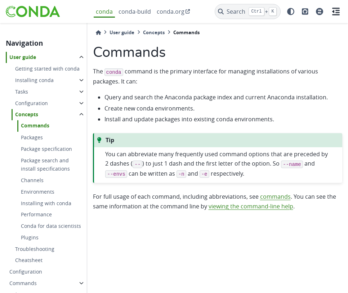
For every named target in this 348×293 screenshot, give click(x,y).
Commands (35, 125)
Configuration (31, 103)
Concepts (26, 114)
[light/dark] (290, 11)
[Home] (98, 32)
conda (104, 11)
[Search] (248, 11)
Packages (32, 137)
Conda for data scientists (51, 225)
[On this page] (336, 11)
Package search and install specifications (45, 164)
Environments (37, 191)
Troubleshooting (34, 248)
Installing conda (34, 80)
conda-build (135, 11)
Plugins (30, 237)
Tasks (21, 91)
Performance (36, 214)
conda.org (170, 11)
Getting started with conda (47, 68)
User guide (22, 57)
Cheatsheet (29, 260)
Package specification (46, 148)
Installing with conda (46, 203)
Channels (32, 180)
